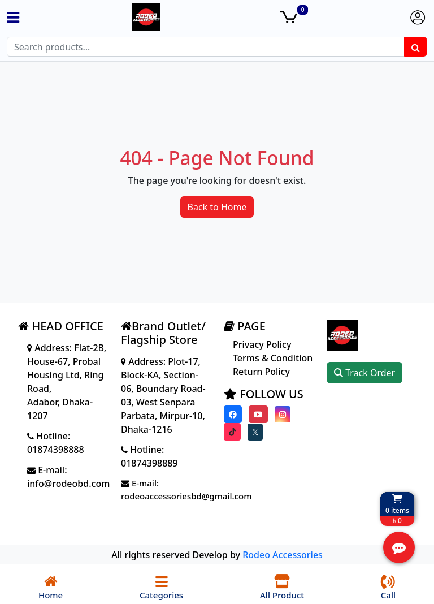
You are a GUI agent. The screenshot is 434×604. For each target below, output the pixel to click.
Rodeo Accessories (282, 555)
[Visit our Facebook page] (233, 414)
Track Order (364, 372)
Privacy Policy (262, 344)
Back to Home (217, 207)
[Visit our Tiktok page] (232, 432)
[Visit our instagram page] (282, 414)
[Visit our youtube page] (258, 414)
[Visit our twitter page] (255, 432)
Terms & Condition (273, 358)
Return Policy (261, 371)
